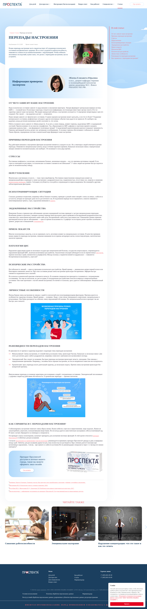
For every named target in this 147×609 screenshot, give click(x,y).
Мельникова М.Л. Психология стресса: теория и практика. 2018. (29, 485)
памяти (52, 201)
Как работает (95, 4)
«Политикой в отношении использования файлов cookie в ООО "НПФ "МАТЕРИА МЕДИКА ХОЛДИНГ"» (125, 597)
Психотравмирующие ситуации (121, 42)
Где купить (137, 4)
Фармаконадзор (79, 580)
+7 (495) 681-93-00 (106, 577)
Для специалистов (54, 580)
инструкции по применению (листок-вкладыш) (32, 441)
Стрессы (114, 38)
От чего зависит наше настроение (122, 34)
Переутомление (116, 40)
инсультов (12, 255)
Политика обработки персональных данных (60, 594)
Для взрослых (44, 4)
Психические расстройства (119, 51)
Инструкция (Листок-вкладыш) (64, 4)
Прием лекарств (116, 47)
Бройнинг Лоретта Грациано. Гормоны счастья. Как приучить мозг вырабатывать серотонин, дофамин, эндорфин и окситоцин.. (48, 482)
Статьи (120, 4)
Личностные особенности (119, 54)
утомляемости (39, 221)
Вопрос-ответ (82, 4)
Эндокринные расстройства (120, 45)
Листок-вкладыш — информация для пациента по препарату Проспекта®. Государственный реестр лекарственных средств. (47, 491)
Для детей (32, 4)
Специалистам (108, 4)
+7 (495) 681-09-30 (106, 575)
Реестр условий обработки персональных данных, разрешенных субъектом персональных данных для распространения (60, 597)
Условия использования (29, 594)
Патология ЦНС (116, 49)
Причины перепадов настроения (121, 36)
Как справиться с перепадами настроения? (124, 58)
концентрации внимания (17, 182)
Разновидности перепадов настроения (123, 56)
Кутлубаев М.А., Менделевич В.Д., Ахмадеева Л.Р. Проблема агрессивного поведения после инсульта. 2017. (42, 488)
